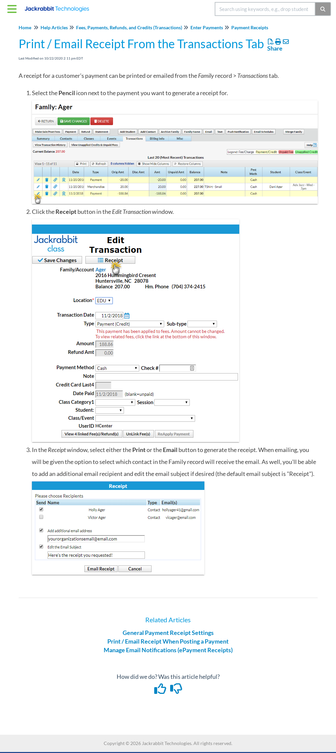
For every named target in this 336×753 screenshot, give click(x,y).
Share (274, 48)
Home (25, 27)
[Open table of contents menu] (13, 8)
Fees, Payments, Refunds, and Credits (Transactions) (129, 27)
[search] (265, 9)
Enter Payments (206, 27)
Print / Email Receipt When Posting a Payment (168, 641)
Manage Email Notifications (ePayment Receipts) (168, 650)
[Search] (323, 9)
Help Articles (54, 27)
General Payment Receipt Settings (168, 632)
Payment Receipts (249, 27)
